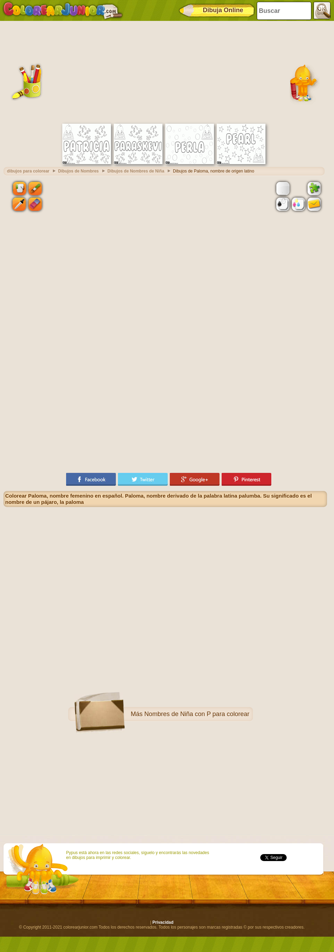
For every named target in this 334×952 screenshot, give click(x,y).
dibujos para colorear (28, 171)
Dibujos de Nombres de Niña (136, 171)
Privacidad (163, 922)
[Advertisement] (165, 71)
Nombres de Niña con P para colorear (196, 714)
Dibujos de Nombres (78, 171)
